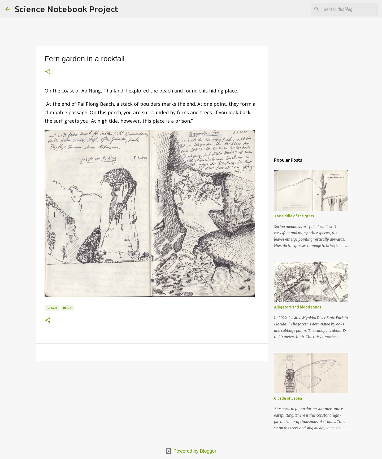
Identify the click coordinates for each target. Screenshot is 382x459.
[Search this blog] (350, 9)
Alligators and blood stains (297, 307)
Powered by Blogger (191, 451)
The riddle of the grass (294, 216)
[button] (48, 72)
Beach (52, 308)
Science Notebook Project (66, 9)
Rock (67, 308)
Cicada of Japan (288, 398)
